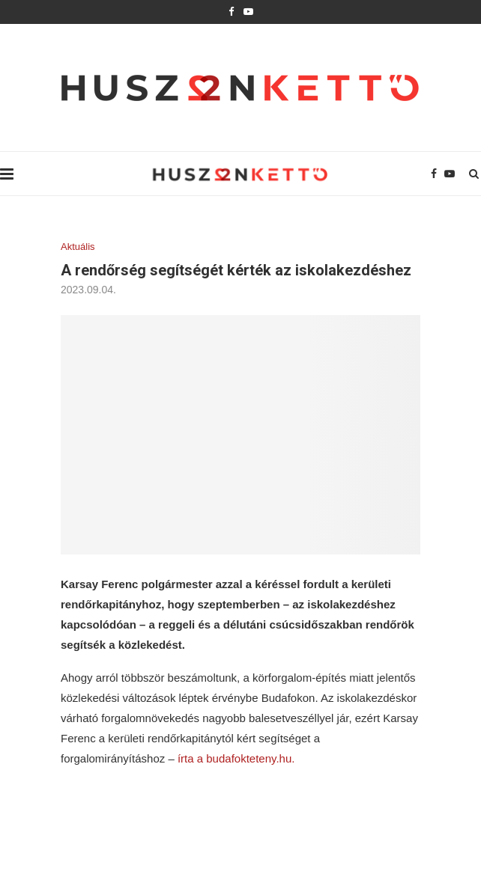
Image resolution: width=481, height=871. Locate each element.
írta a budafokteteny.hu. (236, 758)
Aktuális (78, 246)
